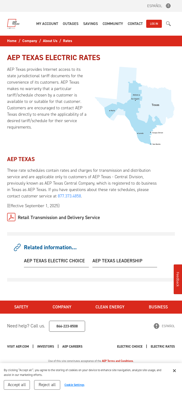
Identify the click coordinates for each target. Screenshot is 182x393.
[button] (47, 24)
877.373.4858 (69, 196)
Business (158, 307)
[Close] (174, 372)
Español (154, 5)
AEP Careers (72, 346)
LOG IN (154, 24)
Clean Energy (110, 307)
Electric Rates (163, 346)
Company (62, 307)
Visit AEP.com (18, 346)
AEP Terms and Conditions (117, 361)
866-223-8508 (67, 326)
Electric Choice (129, 346)
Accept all (17, 386)
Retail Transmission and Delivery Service (59, 217)
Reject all (47, 386)
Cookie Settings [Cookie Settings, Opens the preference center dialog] (74, 386)
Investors (45, 346)
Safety (21, 307)
